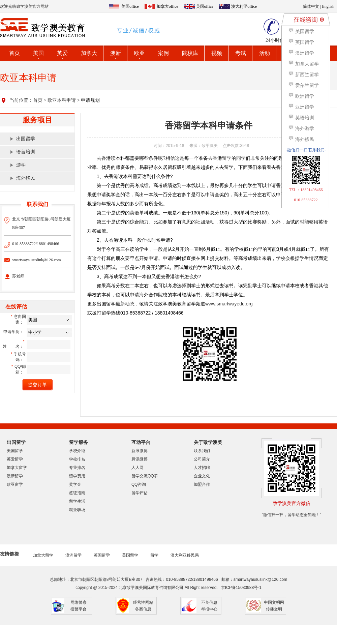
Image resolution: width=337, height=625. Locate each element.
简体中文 (311, 6)
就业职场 (77, 509)
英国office (205, 6)
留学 (154, 555)
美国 (38, 53)
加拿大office (167, 6)
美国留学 (15, 450)
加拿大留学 (17, 467)
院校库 (190, 53)
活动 (264, 53)
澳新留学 (15, 476)
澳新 (115, 53)
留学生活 (77, 501)
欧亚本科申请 (62, 100)
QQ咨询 (138, 484)
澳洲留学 (73, 555)
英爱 (62, 53)
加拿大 (89, 53)
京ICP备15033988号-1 (241, 587)
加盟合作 (202, 484)
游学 (21, 165)
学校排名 (77, 459)
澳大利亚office (244, 6)
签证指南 (77, 492)
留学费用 (77, 476)
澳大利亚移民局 (185, 555)
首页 (14, 53)
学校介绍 (77, 450)
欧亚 (139, 53)
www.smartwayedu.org (229, 303)
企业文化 (202, 476)
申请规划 (90, 100)
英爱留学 (15, 459)
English (328, 6)
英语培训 (301, 117)
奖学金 (75, 484)
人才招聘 (202, 467)
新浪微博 (139, 450)
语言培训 (25, 151)
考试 (240, 53)
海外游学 (301, 128)
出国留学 (25, 138)
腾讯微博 (139, 459)
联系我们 (202, 450)
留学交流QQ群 (144, 476)
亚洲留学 (301, 107)
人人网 (137, 467)
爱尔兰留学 (303, 85)
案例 (163, 53)
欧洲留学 (301, 96)
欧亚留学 (15, 484)
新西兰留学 (303, 74)
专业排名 (77, 467)
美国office (130, 6)
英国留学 (102, 555)
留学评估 (139, 492)
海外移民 (25, 178)
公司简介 (202, 459)
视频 (216, 53)
